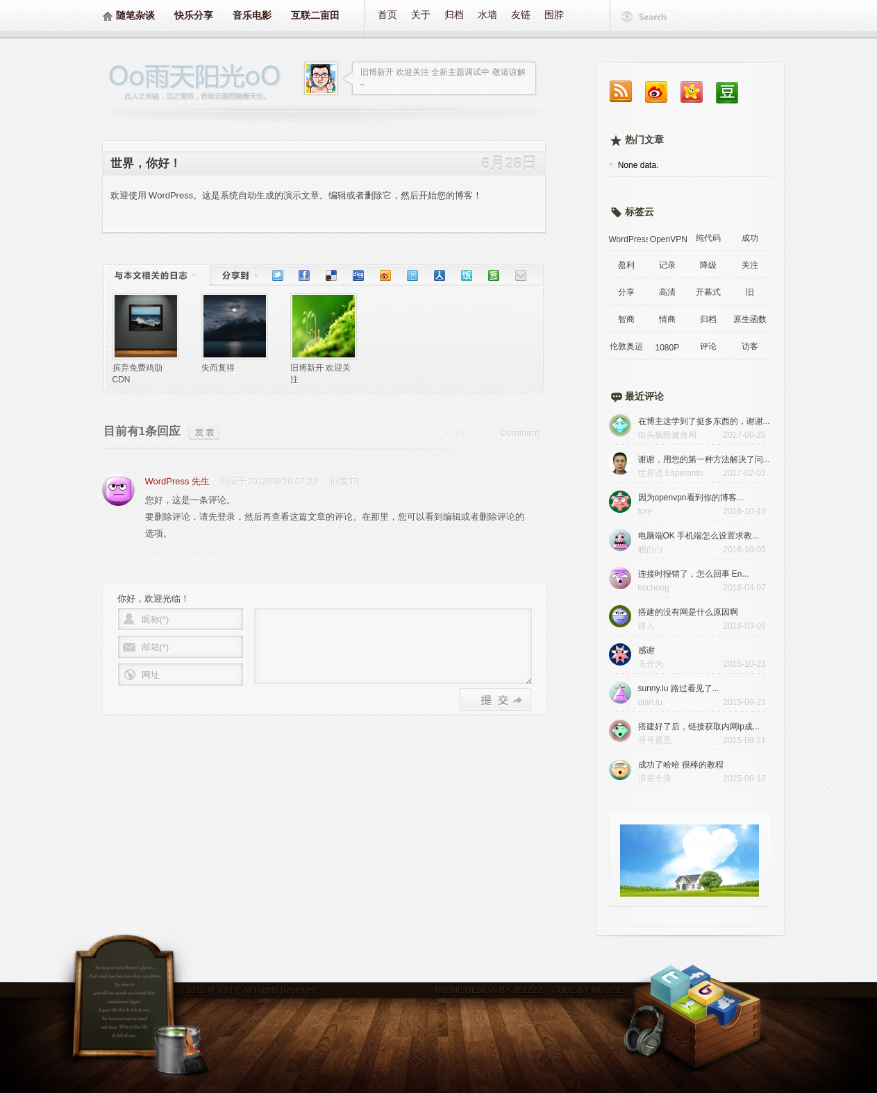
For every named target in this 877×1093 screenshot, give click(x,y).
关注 (750, 265)
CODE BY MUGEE (586, 990)
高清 (667, 292)
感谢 (646, 650)
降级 (708, 265)
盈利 (626, 265)
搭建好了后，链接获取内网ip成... (699, 726)
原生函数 (750, 319)
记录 (667, 265)
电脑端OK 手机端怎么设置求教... (699, 536)
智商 (626, 319)
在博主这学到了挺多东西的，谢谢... (704, 421)
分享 (626, 292)
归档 (454, 14)
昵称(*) (155, 619)
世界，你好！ (145, 163)
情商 (667, 319)
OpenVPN (668, 239)
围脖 (554, 14)
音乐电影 (252, 15)
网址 (151, 675)
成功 (750, 238)
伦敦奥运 (626, 346)
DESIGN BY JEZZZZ (504, 990)
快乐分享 (193, 15)
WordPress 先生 (177, 481)
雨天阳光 (224, 990)
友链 (521, 14)
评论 (708, 346)
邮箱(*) (155, 647)
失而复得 (218, 368)
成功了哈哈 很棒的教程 (681, 765)
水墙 (487, 14)
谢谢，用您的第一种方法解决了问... (704, 459)
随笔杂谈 (135, 15)
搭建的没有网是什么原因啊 (688, 612)
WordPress (628, 239)
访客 (750, 346)
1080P (667, 348)
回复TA (345, 481)
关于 (421, 14)
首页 (387, 14)
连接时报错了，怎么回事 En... (693, 574)
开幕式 (708, 292)
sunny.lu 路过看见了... (678, 688)
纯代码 (708, 238)
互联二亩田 (315, 15)
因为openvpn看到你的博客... (691, 497)
